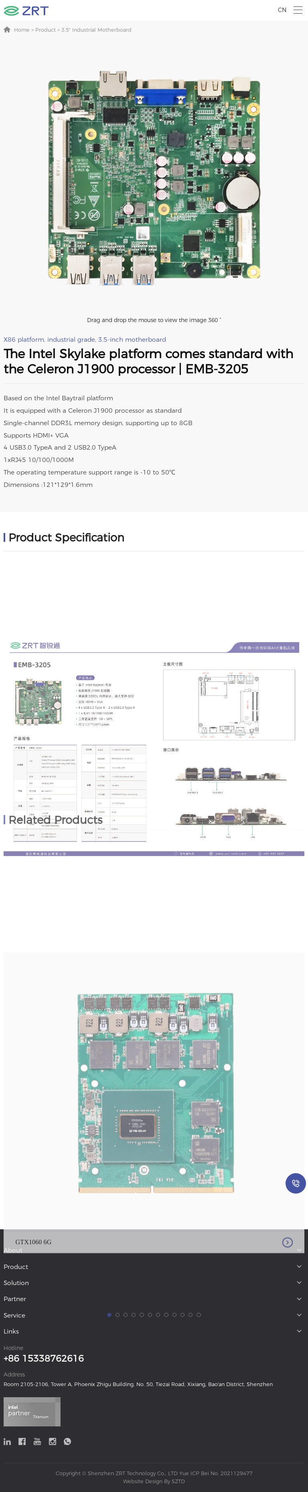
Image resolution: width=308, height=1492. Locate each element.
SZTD (177, 1481)
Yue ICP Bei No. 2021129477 (216, 1473)
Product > (47, 30)
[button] (109, 1465)
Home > (24, 30)
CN (282, 10)
